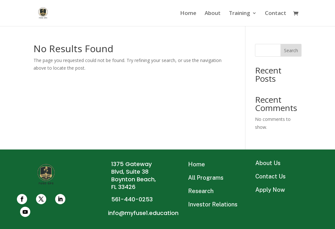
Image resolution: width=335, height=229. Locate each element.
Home (188, 14)
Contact (275, 14)
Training (239, 14)
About (213, 14)
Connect (167, 114)
